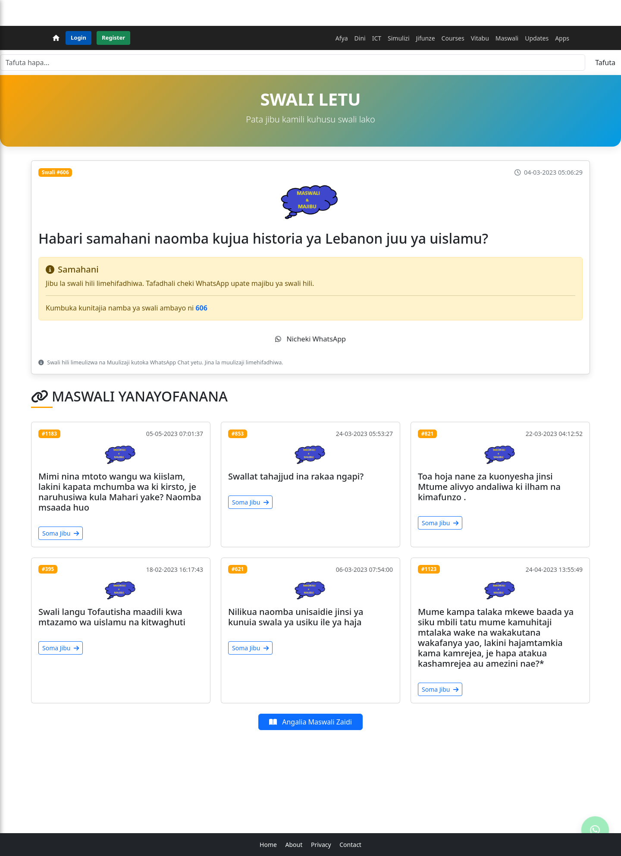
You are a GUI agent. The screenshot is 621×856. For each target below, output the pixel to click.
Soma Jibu (60, 533)
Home (268, 844)
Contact (350, 844)
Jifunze (425, 38)
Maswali (507, 38)
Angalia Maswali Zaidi (310, 722)
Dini (360, 38)
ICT (376, 38)
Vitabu (480, 38)
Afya (342, 38)
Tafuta (605, 62)
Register (113, 37)
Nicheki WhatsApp (310, 339)
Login (78, 37)
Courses (453, 38)
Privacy (321, 844)
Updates (537, 38)
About (294, 844)
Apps (562, 38)
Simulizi (398, 38)
